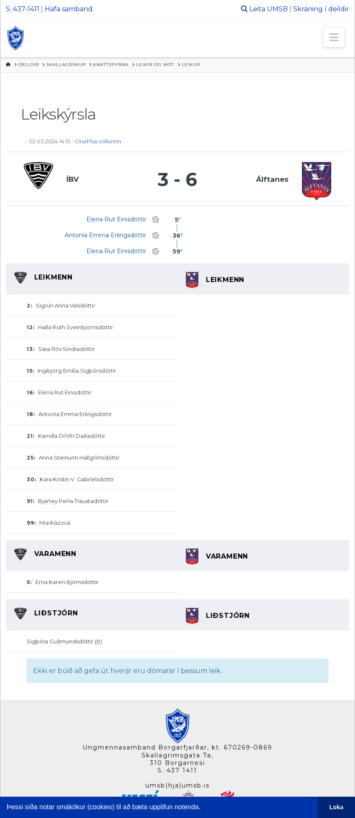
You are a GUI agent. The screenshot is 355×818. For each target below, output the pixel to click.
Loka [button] (337, 807)
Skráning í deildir (321, 9)
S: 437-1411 (22, 9)
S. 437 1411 (177, 770)
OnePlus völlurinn (98, 141)
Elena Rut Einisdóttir (116, 219)
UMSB (277, 9)
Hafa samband (69, 9)
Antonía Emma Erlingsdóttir (105, 235)
